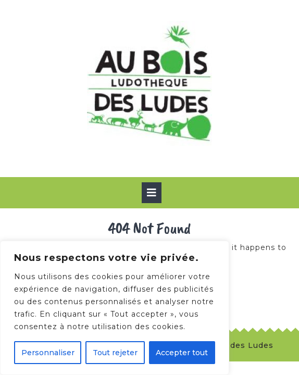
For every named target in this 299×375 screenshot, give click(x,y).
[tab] (151, 192)
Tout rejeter (115, 352)
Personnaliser (47, 352)
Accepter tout (182, 352)
